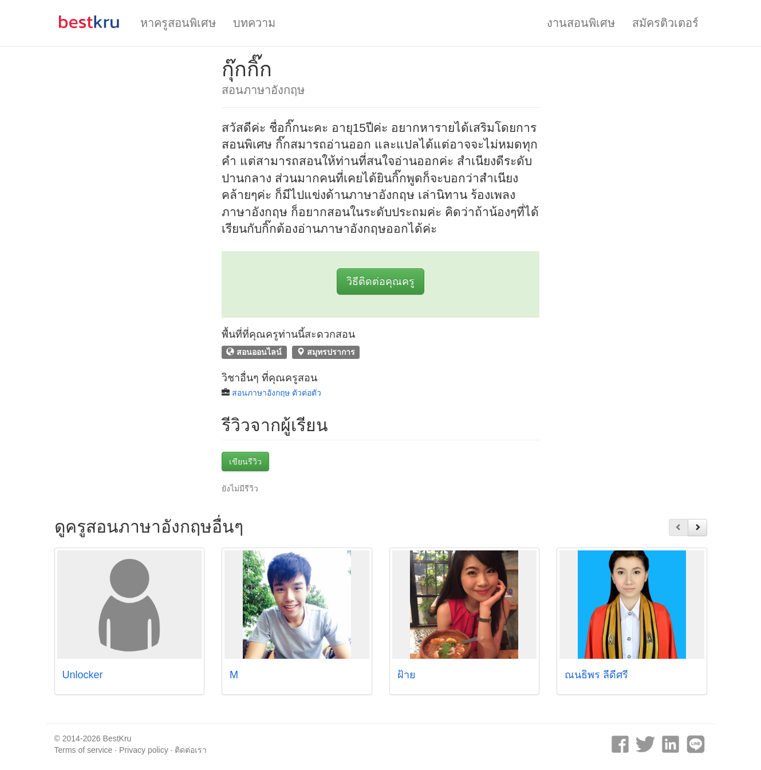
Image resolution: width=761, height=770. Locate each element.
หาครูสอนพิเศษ (178, 23)
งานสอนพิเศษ (581, 23)
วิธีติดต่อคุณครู (380, 281)
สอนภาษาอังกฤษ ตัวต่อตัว (276, 392)
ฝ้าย (406, 675)
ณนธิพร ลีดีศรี (596, 675)
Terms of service (83, 750)
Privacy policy (143, 750)
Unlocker (82, 675)
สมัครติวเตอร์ (665, 23)
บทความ (254, 23)
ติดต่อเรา (191, 750)
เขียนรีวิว (245, 461)
